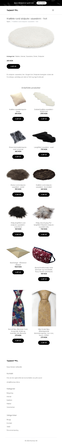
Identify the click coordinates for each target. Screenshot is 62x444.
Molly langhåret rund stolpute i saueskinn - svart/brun (18, 225)
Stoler (35, 56)
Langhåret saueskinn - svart (44, 147)
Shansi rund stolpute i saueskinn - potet (18, 186)
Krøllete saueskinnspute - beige (18, 110)
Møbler (17, 56)
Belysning (10, 393)
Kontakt (9, 423)
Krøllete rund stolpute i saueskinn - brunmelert (44, 186)
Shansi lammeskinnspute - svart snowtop (18, 148)
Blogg (9, 419)
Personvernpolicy (12, 430)
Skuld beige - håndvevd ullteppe (18, 264)
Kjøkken (9, 400)
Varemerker (11, 407)
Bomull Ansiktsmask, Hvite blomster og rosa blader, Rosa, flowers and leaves (44, 270)
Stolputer (41, 56)
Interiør (23, 56)
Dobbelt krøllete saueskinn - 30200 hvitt (44, 110)
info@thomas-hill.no (13, 382)
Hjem (8, 21)
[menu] (53, 10)
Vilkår (8, 427)
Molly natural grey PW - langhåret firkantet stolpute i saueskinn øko (44, 225)
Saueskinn (29, 56)
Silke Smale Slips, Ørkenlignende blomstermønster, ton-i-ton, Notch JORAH (44, 332)
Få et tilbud (41, 3)
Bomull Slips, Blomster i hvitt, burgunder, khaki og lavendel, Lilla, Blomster (18, 331)
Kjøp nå (13, 66)
